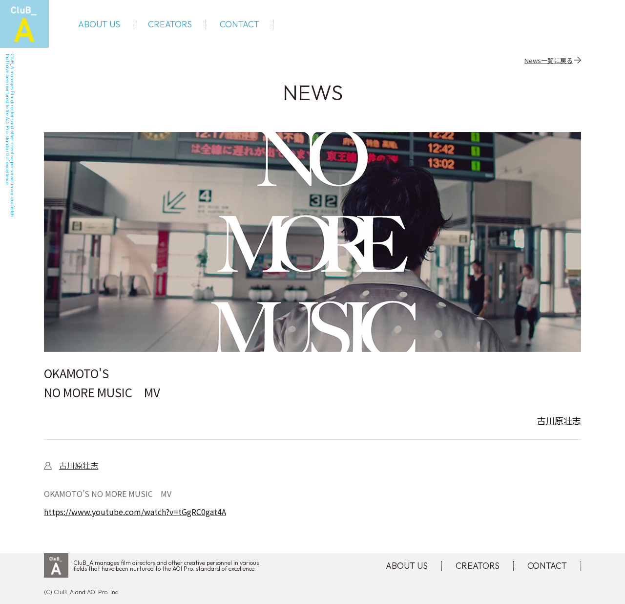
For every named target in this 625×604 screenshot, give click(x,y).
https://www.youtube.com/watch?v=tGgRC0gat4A (135, 512)
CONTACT (239, 24)
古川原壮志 (559, 420)
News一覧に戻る (548, 60)
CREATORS (170, 24)
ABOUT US (99, 24)
